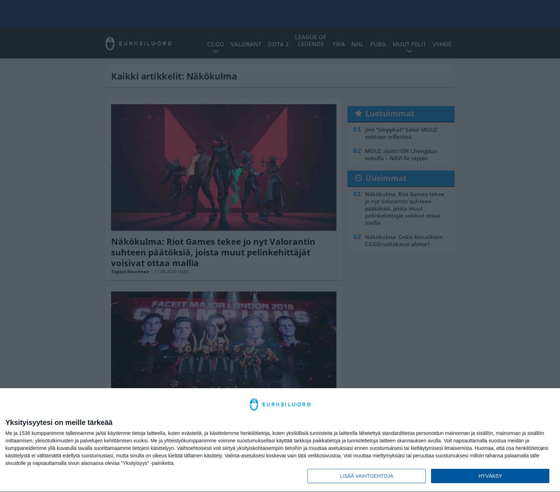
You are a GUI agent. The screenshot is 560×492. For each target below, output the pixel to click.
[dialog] (280, 440)
